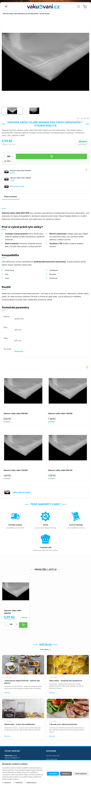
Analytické (19, 782)
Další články (45, 649)
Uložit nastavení (81, 774)
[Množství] (11, 624)
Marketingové (31, 782)
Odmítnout (66, 774)
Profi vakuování (51, 759)
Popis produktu (10, 196)
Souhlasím (53, 774)
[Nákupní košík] (84, 6)
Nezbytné (7, 782)
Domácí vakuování (52, 756)
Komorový (18, 351)
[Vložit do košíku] (51, 156)
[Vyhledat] (78, 6)
